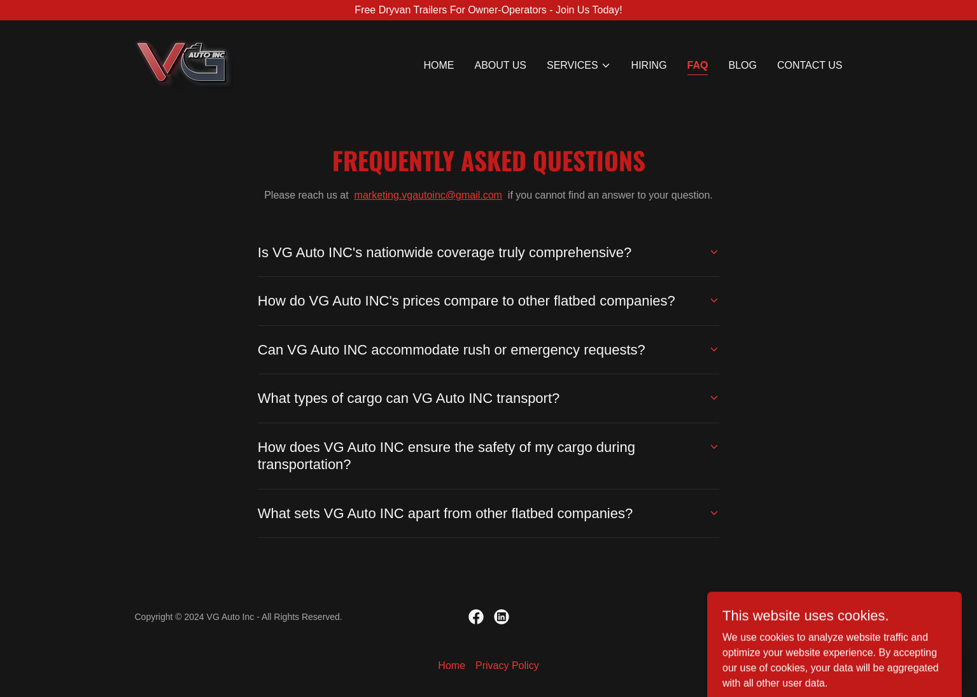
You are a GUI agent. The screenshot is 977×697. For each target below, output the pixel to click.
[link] (184, 62)
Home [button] (451, 665)
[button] (579, 65)
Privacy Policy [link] (507, 665)
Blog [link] (742, 65)
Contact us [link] (810, 65)
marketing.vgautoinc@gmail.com (428, 195)
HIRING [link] (649, 65)
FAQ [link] (697, 65)
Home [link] (438, 65)
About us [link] (500, 65)
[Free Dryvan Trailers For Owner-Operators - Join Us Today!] (488, 10)
